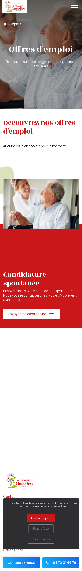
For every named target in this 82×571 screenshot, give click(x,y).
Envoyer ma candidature (27, 313)
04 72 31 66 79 (60, 562)
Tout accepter (41, 518)
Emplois (15, 24)
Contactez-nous (21, 562)
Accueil (5, 24)
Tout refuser (41, 528)
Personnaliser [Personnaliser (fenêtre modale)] (41, 539)
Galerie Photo (13, 550)
